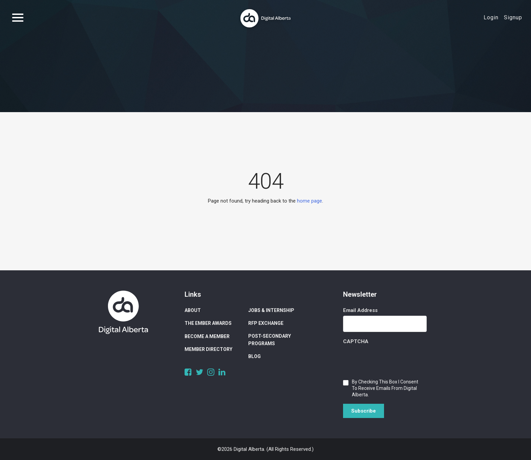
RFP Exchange (265, 323)
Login (491, 17)
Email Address (360, 310)
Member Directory (208, 349)
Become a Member (207, 336)
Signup (513, 17)
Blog (254, 356)
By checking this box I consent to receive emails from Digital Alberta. (385, 388)
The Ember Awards (208, 323)
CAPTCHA (355, 341)
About (193, 310)
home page (309, 201)
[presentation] (394, 360)
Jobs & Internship (271, 310)
